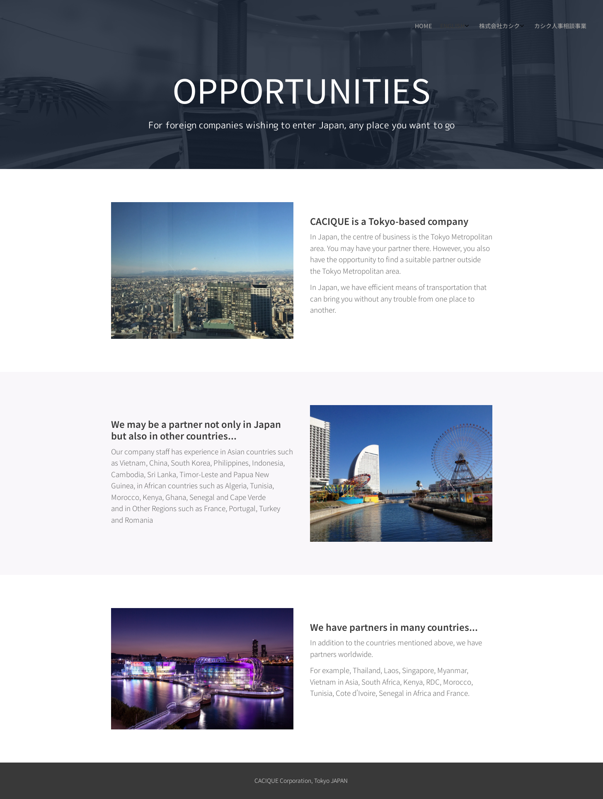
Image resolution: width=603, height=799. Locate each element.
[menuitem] (550, 27)
